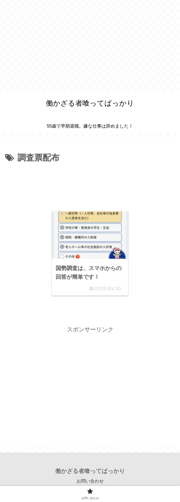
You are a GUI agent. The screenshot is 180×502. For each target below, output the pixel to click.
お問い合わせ (90, 481)
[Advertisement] (90, 45)
